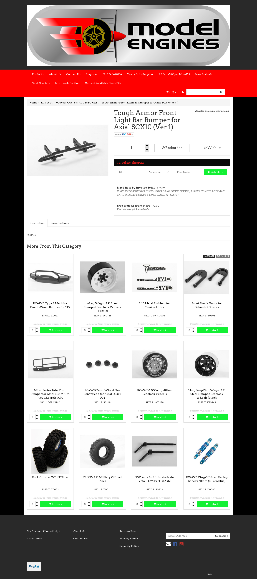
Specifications (60, 223)
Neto (209, 574)
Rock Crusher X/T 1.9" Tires (50, 477)
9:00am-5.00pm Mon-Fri (174, 74)
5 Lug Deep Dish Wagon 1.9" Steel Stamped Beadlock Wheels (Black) (206, 394)
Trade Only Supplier (140, 74)
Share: (124, 134)
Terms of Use (128, 531)
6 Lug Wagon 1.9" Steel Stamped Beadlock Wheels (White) (102, 307)
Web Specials (41, 83)
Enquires (91, 74)
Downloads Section (67, 83)
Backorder (172, 148)
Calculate (215, 172)
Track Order (34, 538)
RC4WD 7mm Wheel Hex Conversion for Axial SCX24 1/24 (102, 394)
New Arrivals (203, 74)
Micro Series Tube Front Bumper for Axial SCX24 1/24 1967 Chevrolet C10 (50, 394)
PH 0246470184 (112, 74)
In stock (55, 330)
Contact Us (73, 74)
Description (37, 223)
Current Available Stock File (103, 83)
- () (171, 92)
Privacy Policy (129, 538)
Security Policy (129, 546)
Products (38, 74)
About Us (55, 74)
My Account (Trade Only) (43, 531)
